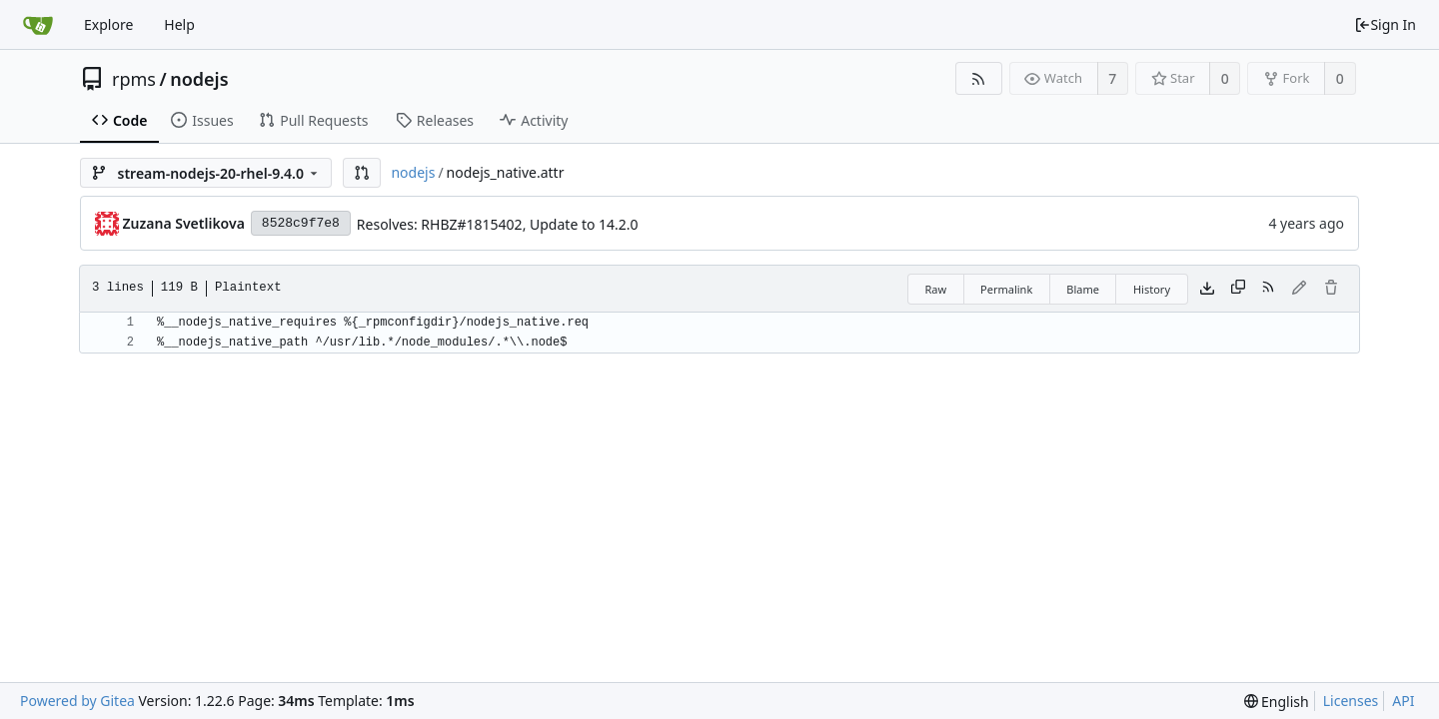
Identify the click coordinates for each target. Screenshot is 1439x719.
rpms (134, 79)
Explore (108, 24)
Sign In (1385, 24)
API (1403, 700)
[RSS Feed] (978, 78)
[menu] (1276, 701)
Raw (935, 289)
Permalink (1006, 289)
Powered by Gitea (77, 700)
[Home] (38, 25)
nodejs (199, 79)
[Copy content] (1238, 289)
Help (179, 24)
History (1151, 289)
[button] (362, 173)
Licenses (1351, 700)
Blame (1082, 289)
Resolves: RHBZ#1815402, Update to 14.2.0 (498, 224)
